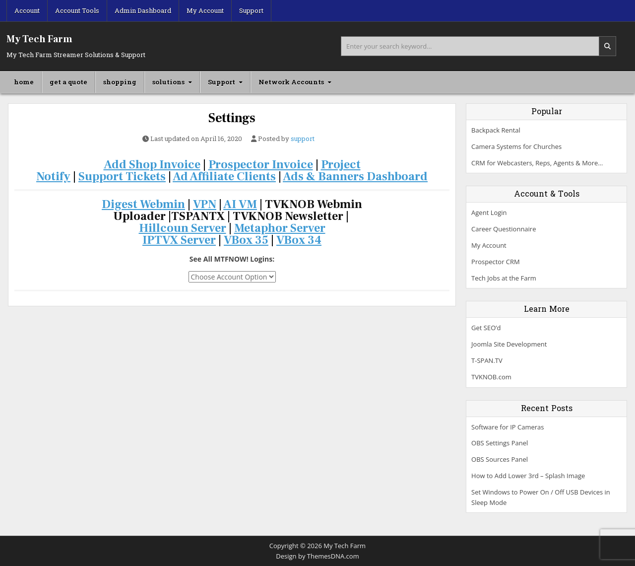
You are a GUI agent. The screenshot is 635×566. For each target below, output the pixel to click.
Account (27, 10)
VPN (204, 204)
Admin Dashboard (143, 10)
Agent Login (489, 212)
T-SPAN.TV (487, 360)
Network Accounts (291, 81)
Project (341, 164)
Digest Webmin (143, 204)
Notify (53, 176)
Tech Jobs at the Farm (503, 278)
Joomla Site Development (509, 344)
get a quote (68, 81)
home (24, 81)
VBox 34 (298, 240)
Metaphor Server (279, 228)
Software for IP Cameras (507, 427)
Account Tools (77, 10)
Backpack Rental (495, 130)
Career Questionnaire (503, 228)
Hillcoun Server (182, 228)
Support (251, 10)
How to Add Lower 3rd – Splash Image (528, 475)
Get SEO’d (486, 327)
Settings (231, 118)
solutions (168, 81)
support (303, 139)
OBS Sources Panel (499, 459)
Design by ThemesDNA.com (317, 556)
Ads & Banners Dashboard (355, 176)
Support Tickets (122, 176)
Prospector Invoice (260, 164)
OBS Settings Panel (499, 442)
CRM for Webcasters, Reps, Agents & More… (537, 162)
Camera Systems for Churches (516, 146)
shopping (119, 81)
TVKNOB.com (491, 376)
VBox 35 (246, 240)
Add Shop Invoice (152, 164)
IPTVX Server (179, 240)
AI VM (240, 204)
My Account (205, 10)
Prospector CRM (495, 261)
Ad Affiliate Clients (224, 176)
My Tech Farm (39, 39)
